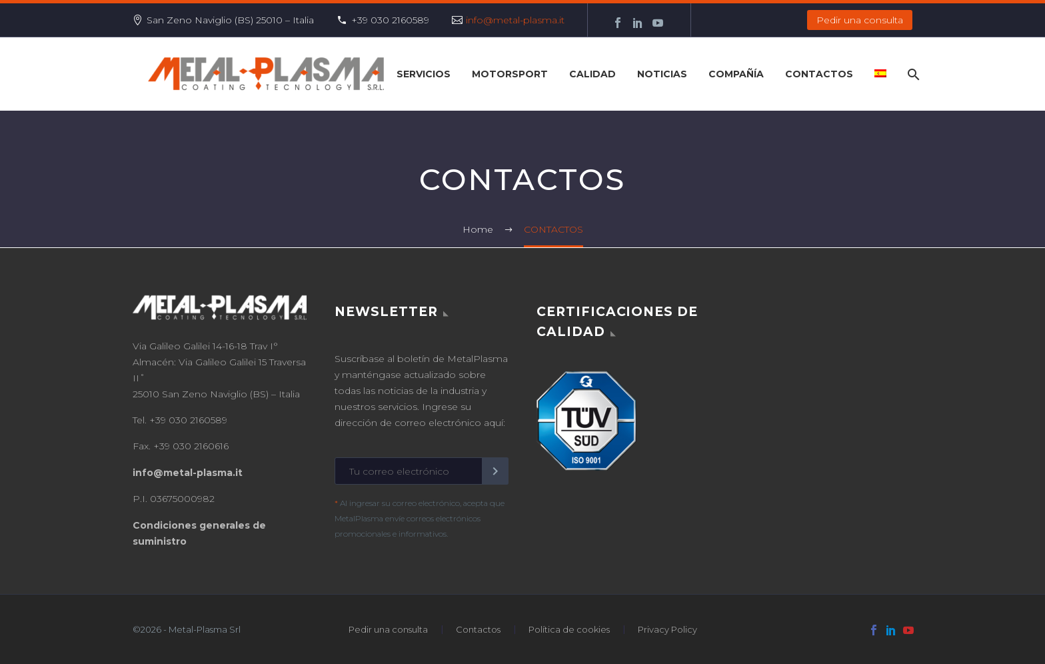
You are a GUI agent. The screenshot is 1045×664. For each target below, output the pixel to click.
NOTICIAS (662, 74)
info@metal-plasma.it (515, 20)
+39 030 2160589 (390, 20)
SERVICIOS (424, 74)
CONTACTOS (819, 74)
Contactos (478, 629)
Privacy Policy (667, 629)
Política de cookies (569, 629)
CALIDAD (592, 74)
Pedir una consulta (859, 20)
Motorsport (510, 74)
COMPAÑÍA (736, 74)
